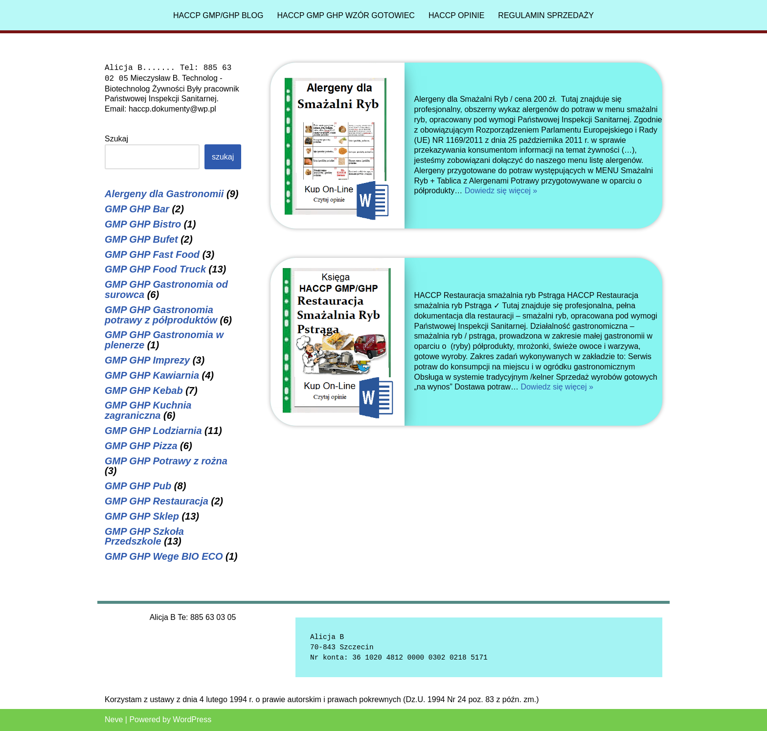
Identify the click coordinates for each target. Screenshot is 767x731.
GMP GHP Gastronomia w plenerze (164, 339)
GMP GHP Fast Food (152, 254)
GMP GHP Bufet (141, 239)
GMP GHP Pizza (141, 445)
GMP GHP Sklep (142, 516)
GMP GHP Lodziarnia (153, 430)
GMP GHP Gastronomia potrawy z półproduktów (161, 314)
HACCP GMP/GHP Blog (218, 15)
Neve (114, 719)
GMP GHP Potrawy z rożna (166, 461)
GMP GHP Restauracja (156, 501)
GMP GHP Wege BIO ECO (164, 556)
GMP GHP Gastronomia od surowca (166, 289)
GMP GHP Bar (137, 209)
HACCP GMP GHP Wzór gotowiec (346, 15)
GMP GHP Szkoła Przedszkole (144, 536)
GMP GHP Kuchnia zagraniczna (148, 410)
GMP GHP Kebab (144, 390)
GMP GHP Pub (138, 485)
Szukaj (116, 139)
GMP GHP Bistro (143, 224)
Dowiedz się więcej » (501, 190)
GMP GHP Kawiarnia (152, 375)
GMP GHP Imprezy (147, 360)
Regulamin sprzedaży (546, 15)
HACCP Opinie (456, 15)
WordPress (192, 719)
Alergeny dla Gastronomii (164, 193)
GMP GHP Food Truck (155, 269)
